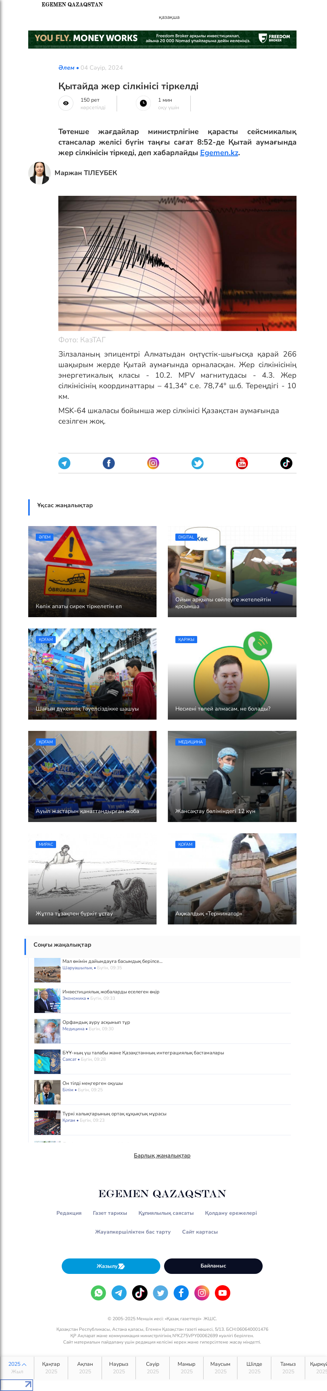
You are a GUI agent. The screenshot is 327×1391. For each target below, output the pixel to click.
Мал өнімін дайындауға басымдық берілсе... (112, 961)
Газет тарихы (110, 1213)
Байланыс (213, 1265)
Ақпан (85, 1368)
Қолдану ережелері (231, 1213)
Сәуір (153, 1368)
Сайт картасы (200, 1231)
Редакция (69, 1213)
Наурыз (119, 1368)
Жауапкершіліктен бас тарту (133, 1231)
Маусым (220, 1368)
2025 (17, 1368)
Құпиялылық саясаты (166, 1213)
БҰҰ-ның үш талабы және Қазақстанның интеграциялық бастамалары (143, 1052)
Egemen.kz (219, 153)
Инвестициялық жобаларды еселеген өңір (111, 991)
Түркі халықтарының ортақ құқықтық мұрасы (114, 1113)
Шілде (254, 1368)
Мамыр (186, 1368)
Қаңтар (51, 1368)
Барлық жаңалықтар (162, 1155)
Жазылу (111, 1266)
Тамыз (288, 1368)
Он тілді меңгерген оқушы (92, 1083)
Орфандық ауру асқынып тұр (96, 1022)
